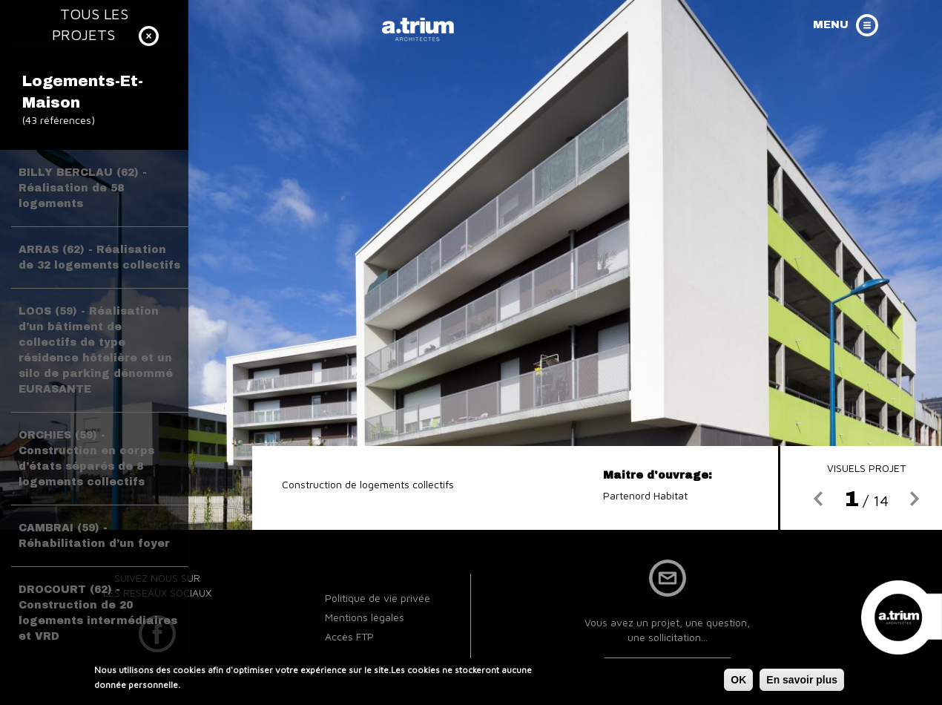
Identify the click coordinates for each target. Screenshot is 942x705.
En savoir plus (801, 682)
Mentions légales (364, 617)
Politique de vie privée (377, 597)
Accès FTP (349, 636)
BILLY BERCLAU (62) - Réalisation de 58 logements (83, 188)
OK (738, 682)
